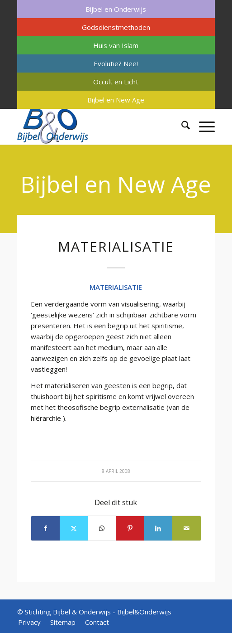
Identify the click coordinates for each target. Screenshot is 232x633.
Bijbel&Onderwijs (144, 611)
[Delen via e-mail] (186, 528)
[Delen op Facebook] (45, 528)
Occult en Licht (115, 81)
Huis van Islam (115, 45)
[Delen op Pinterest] (130, 528)
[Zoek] (181, 126)
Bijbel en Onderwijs (115, 9)
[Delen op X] (74, 528)
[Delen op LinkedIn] (158, 528)
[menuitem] (115, 9)
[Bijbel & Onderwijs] (96, 126)
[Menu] (202, 126)
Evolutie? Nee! (116, 63)
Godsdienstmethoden (116, 27)
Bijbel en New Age (115, 99)
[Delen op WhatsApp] (102, 528)
